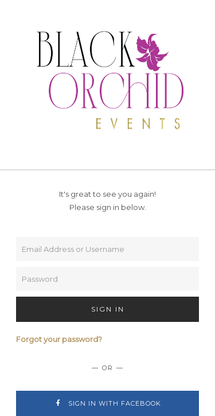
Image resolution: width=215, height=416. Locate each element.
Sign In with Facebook (107, 403)
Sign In (107, 309)
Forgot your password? (59, 339)
